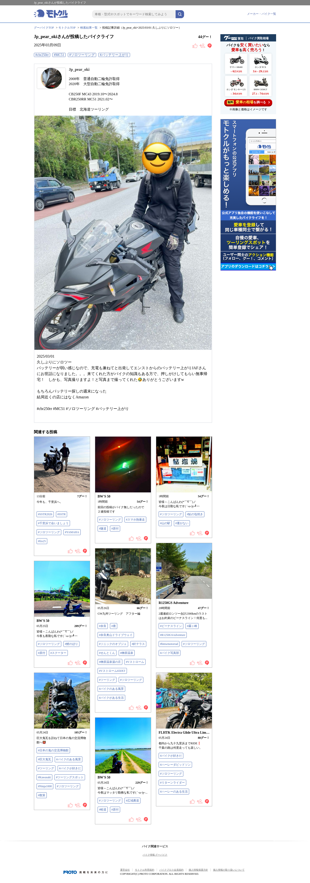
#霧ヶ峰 (192, 626)
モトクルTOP (66, 27)
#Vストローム (135, 662)
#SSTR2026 (45, 514)
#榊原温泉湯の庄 (110, 662)
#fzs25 (42, 541)
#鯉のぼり (71, 644)
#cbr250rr (42, 55)
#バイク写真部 (169, 653)
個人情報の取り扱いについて (229, 869)
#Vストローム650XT (112, 671)
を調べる (248, 102)
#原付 (115, 528)
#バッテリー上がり (114, 55)
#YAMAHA (72, 532)
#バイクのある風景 (111, 688)
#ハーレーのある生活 (174, 791)
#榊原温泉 (126, 653)
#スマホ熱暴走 (135, 519)
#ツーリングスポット (70, 777)
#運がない (181, 523)
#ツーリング (107, 680)
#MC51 (59, 55)
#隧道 (102, 528)
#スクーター (58, 653)
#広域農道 (132, 800)
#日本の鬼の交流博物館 (53, 750)
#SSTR (61, 514)
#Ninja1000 (45, 786)
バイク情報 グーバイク (155, 854)
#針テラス (138, 644)
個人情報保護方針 (198, 869)
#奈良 (102, 626)
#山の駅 (165, 523)
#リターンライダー (172, 782)
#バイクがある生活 (111, 697)
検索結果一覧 (89, 27)
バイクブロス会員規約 (171, 869)
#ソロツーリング (82, 55)
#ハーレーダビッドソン (175, 764)
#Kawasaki (44, 777)
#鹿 (113, 626)
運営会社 (125, 869)
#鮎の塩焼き (195, 514)
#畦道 (102, 809)
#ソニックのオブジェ (113, 644)
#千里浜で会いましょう (53, 523)
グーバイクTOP (44, 27)
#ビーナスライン (171, 626)
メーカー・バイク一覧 (261, 14)
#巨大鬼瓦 (44, 759)
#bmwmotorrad (169, 644)
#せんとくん (107, 653)
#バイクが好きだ (70, 768)
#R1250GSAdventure (172, 635)
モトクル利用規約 (144, 869)
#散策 (41, 795)
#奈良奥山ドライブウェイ (115, 635)
